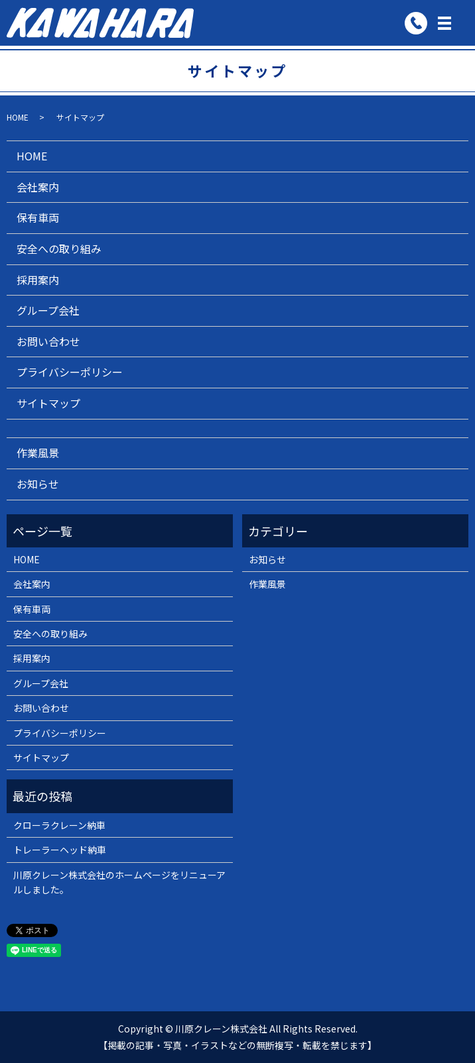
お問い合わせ (48, 341)
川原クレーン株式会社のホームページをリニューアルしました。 (119, 882)
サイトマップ (48, 403)
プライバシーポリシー (70, 372)
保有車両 (38, 217)
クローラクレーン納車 (59, 825)
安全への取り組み (59, 248)
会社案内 (38, 187)
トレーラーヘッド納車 (59, 849)
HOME (18, 117)
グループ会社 (48, 310)
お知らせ (38, 484)
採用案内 (38, 280)
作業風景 (38, 453)
